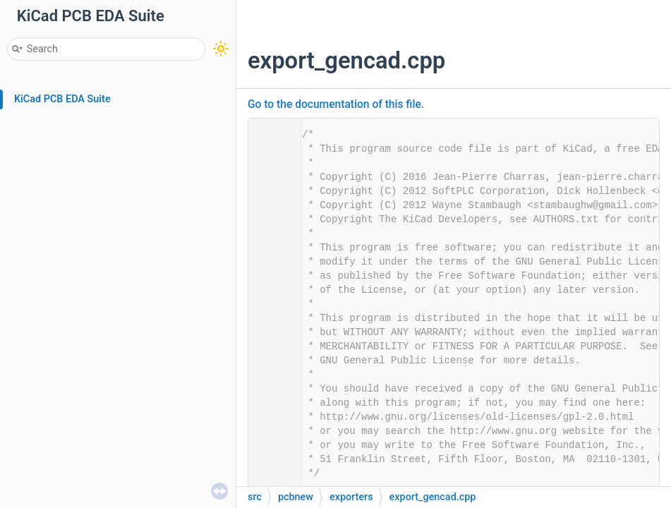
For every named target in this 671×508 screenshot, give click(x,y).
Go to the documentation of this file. (336, 104)
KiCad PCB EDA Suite (62, 99)
